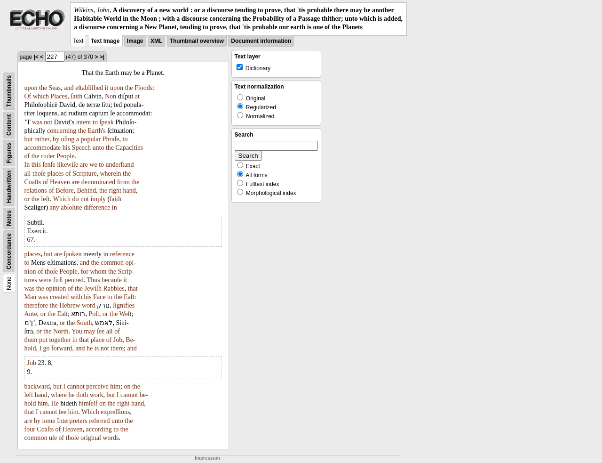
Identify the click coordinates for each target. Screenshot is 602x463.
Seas (55, 87)
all (27, 173)
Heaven (60, 182)
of (27, 156)
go (46, 348)
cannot (75, 386)
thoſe (39, 173)
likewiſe (67, 164)
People (65, 156)
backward (37, 386)
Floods (143, 87)
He (55, 403)
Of (28, 96)
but (28, 139)
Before (64, 190)
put (43, 339)
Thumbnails (9, 90)
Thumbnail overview (197, 41)
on (127, 386)
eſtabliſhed (89, 87)
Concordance (9, 251)
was (37, 122)
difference (97, 207)
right (115, 190)
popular (90, 139)
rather (41, 139)
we (93, 164)
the (43, 87)
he (90, 348)
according (99, 429)
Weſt (125, 313)
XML (156, 41)
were (45, 280)
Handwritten (9, 186)
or (27, 199)
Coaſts (32, 182)
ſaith (76, 96)
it (107, 87)
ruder (48, 156)
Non (110, 96)
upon (31, 87)
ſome (48, 420)
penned (73, 280)
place (98, 339)
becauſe (112, 280)
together (60, 339)
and (68, 87)
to (95, 122)
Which (62, 199)
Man (30, 297)
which (41, 96)
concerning (61, 130)
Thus (93, 280)
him (115, 386)
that (133, 288)
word (88, 305)
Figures (9, 153)
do (75, 199)
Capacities (129, 147)
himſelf (88, 403)
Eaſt (129, 297)
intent (83, 122)
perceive (97, 386)
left (45, 199)
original (90, 437)
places (56, 173)
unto (98, 147)
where (59, 394)
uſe (53, 437)
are (84, 164)
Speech (81, 147)
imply (98, 199)
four (29, 429)
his (66, 147)
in (114, 207)
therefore (36, 305)
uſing (67, 139)
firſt (58, 280)
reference (122, 254)
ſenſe (48, 164)
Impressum (207, 458)
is (97, 348)
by (56, 139)
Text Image (105, 41)
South (84, 322)
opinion (56, 288)
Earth (94, 130)
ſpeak (106, 122)
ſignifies (124, 305)
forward (61, 348)
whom (98, 271)
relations (35, 190)
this (36, 164)
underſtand (120, 164)
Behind (86, 190)
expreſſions (115, 411)
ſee (100, 331)
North (61, 331)
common (112, 262)
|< (36, 57)
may (89, 331)
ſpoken (72, 254)
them (31, 339)
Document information (261, 41)
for (84, 271)
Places (59, 96)
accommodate (42, 147)
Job (117, 339)
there (117, 348)
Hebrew (69, 305)
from (123, 182)
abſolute (71, 207)
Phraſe (111, 139)
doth (82, 394)
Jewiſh (93, 288)
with (76, 297)
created (59, 297)
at (137, 96)
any (54, 207)
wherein (110, 173)
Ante (30, 313)
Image (135, 41)
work (96, 394)
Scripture (84, 173)
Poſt (93, 313)
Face (99, 297)
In (27, 164)
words (111, 437)
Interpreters (72, 420)
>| (102, 57)
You (76, 331)
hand (129, 190)
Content (9, 124)
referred (99, 420)
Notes (9, 218)
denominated (98, 182)
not (48, 122)
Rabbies (114, 288)
